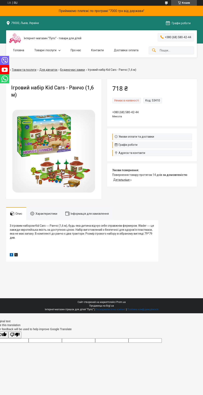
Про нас (76, 50)
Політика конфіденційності (142, 309)
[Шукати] (154, 50)
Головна (18, 50)
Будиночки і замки (72, 69)
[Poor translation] (14, 334)
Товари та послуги (24, 69)
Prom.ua (121, 302)
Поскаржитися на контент (110, 309)
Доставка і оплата (126, 50)
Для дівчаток (48, 69)
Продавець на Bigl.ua (101, 305)
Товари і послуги (45, 50)
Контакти (97, 50)
